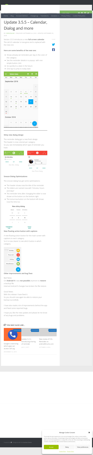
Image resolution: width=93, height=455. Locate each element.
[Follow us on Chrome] (85, 21)
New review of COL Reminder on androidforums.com (46, 349)
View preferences (82, 447)
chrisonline (10, 41)
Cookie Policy (62, 451)
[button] (89, 432)
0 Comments (52, 21)
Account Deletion (22, 16)
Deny (67, 447)
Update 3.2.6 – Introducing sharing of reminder (28, 349)
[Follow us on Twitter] (88, 21)
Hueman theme (27, 450)
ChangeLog (34, 16)
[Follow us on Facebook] (82, 21)
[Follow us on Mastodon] (79, 21)
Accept (51, 447)
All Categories (10, 21)
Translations (45, 16)
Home (6, 16)
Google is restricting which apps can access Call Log (11, 353)
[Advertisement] (76, 46)
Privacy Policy (70, 451)
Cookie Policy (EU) (79, 16)
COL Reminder (23, 21)
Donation (54, 16)
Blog (12, 16)
